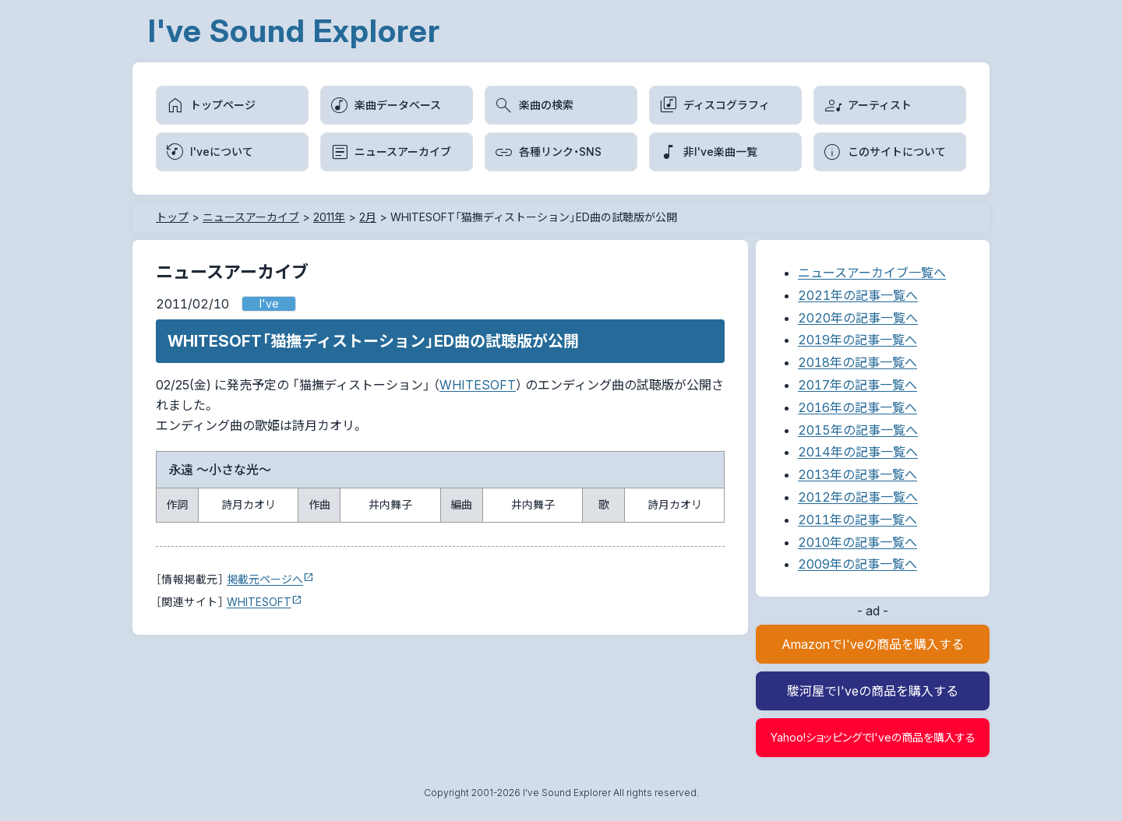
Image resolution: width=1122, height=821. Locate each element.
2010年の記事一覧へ (857, 542)
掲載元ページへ (265, 579)
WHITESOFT (477, 385)
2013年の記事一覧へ (857, 474)
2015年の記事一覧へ (858, 430)
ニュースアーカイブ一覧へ (872, 272)
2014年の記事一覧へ (858, 452)
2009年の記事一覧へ (857, 564)
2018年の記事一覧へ (857, 362)
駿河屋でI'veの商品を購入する (872, 691)
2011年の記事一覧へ (857, 519)
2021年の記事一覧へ (858, 295)
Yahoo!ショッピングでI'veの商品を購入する (873, 737)
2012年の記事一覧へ (858, 497)
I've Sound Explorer (294, 31)
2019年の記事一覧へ (857, 339)
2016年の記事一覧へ (857, 407)
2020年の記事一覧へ (858, 318)
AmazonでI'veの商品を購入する (873, 644)
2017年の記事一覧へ (857, 385)
